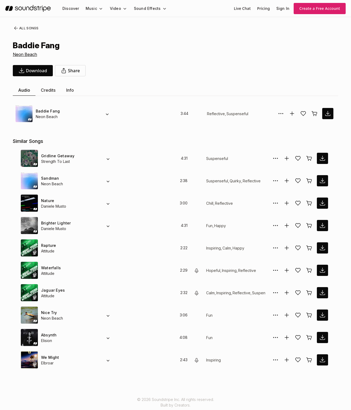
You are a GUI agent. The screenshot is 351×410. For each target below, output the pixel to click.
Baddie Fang (47, 111)
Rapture (48, 245)
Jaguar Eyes (51, 290)
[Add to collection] (292, 113)
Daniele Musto (53, 206)
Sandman (49, 178)
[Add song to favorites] (303, 113)
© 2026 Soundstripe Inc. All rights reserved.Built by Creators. (175, 402)
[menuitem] (70, 8)
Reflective (215, 113)
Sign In (283, 8)
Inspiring (214, 248)
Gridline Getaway (57, 155)
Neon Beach (25, 54)
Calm (228, 248)
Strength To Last (55, 161)
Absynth (48, 334)
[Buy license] (314, 113)
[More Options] (280, 113)
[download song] (33, 70)
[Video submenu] (121, 8)
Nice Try (48, 312)
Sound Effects (143, 8)
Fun (209, 225)
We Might (50, 357)
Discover (70, 8)
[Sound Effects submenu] (159, 8)
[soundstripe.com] (28, 8)
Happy (219, 225)
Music (90, 8)
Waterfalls (50, 267)
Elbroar (47, 362)
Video (113, 8)
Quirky (235, 180)
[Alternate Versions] (107, 113)
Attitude (48, 251)
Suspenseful (236, 113)
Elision (46, 340)
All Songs (25, 28)
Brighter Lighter (56, 223)
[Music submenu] (98, 8)
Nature (47, 200)
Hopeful (213, 270)
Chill (210, 203)
